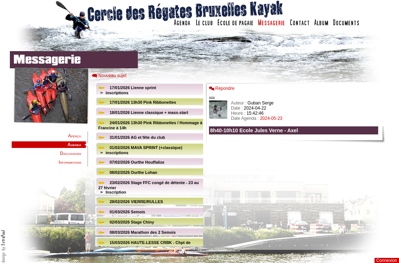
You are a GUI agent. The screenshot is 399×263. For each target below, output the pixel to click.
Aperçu (74, 135)
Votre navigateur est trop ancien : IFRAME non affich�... (295, 164)
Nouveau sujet (112, 75)
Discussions (70, 153)
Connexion (386, 260)
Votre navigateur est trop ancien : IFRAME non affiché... (148, 164)
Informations (69, 162)
